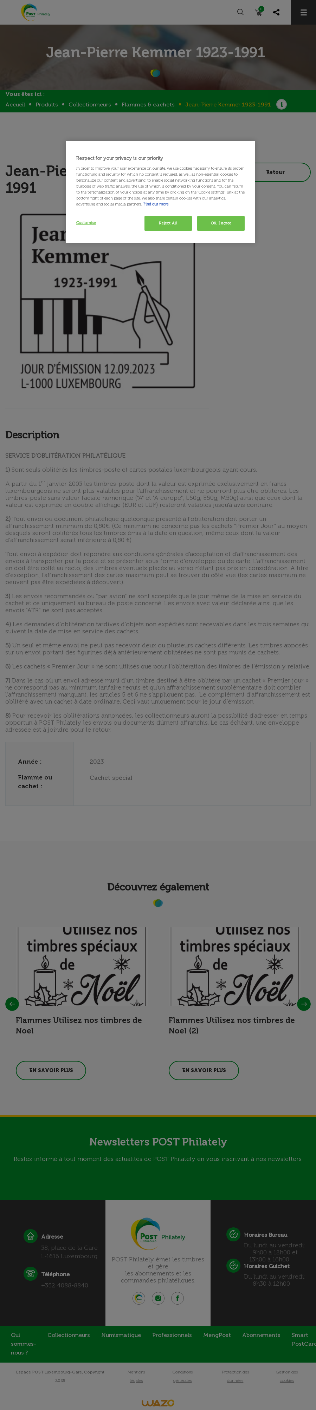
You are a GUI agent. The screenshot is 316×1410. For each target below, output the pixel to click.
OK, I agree (221, 223)
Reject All (168, 223)
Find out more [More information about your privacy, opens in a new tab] (155, 204)
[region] (160, 192)
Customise (86, 222)
